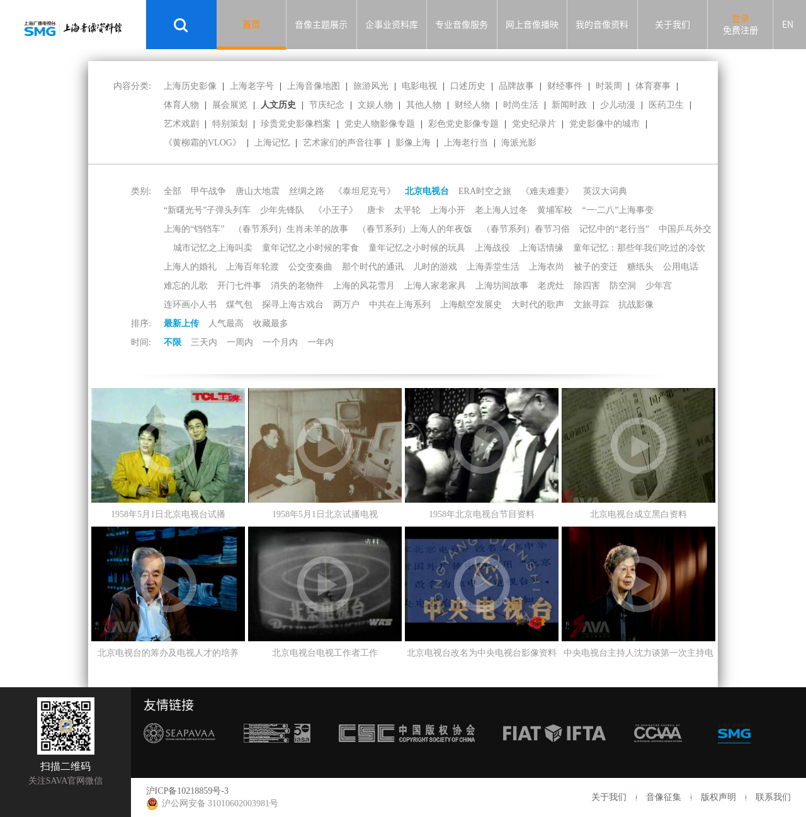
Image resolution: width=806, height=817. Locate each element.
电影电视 (419, 86)
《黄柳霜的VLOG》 (202, 142)
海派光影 (518, 142)
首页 (251, 24)
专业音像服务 (461, 24)
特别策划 (229, 124)
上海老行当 (466, 142)
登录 (740, 18)
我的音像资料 (602, 24)
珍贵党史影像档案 (296, 124)
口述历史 (467, 86)
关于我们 (672, 24)
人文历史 (278, 105)
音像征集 (663, 797)
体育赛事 (653, 86)
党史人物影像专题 (379, 124)
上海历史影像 (190, 86)
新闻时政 (569, 105)
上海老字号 (252, 86)
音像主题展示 (321, 24)
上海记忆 (272, 142)
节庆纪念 (326, 105)
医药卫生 (666, 105)
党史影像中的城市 (604, 124)
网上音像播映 (532, 24)
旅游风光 (371, 86)
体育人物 (181, 105)
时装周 (609, 86)
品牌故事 (516, 86)
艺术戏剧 (181, 124)
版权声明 (718, 797)
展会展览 (229, 105)
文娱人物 (375, 105)
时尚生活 (520, 105)
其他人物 (423, 105)
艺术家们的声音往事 (342, 142)
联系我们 (773, 797)
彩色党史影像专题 (463, 124)
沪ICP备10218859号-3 (187, 791)
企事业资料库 (391, 24)
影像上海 (413, 142)
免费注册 (740, 30)
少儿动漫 (617, 105)
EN (787, 24)
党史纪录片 (534, 124)
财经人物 (472, 105)
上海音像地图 (313, 86)
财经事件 (564, 86)
